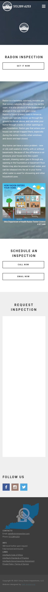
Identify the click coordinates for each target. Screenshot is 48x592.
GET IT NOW (23, 66)
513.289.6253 (22, 6)
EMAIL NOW (23, 276)
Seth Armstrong (28, 584)
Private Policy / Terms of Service (16, 564)
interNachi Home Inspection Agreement (18, 561)
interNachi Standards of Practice (16, 558)
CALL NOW (23, 265)
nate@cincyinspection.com (19, 534)
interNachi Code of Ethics (13, 555)
